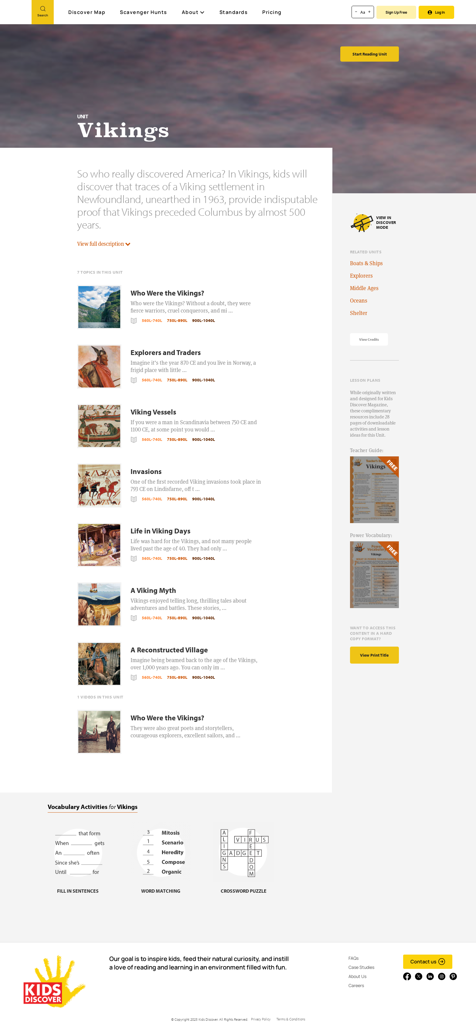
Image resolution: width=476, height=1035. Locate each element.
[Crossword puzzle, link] (243, 887)
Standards (233, 12)
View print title (374, 655)
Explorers (361, 275)
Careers (356, 985)
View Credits (369, 339)
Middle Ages (364, 288)
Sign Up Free (396, 12)
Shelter (358, 312)
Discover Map (87, 12)
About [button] (193, 12)
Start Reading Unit (369, 54)
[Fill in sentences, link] (78, 887)
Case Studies (361, 967)
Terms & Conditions (291, 1019)
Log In (436, 12)
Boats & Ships (366, 263)
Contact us (427, 961)
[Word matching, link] (161, 887)
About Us (357, 976)
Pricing (272, 12)
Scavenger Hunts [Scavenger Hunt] (144, 12)
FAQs (353, 958)
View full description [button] (104, 243)
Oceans (358, 300)
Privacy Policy (260, 1019)
